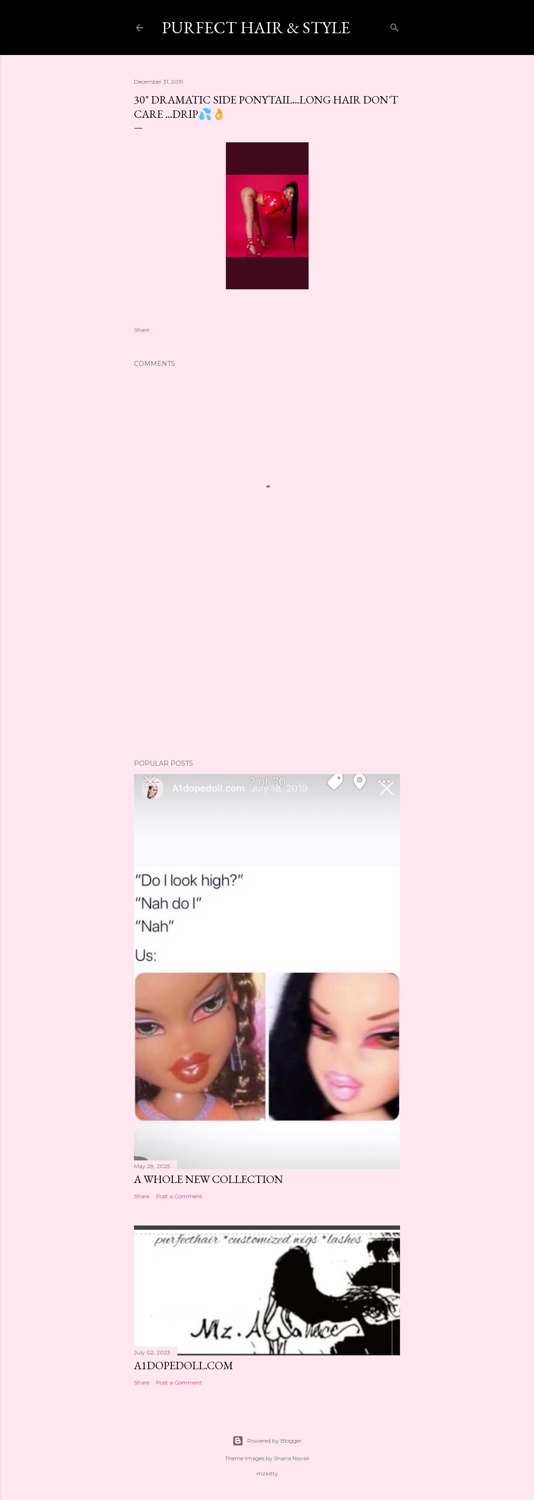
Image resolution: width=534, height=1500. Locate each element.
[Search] (394, 26)
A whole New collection (208, 1179)
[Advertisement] (267, 671)
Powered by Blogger (267, 1440)
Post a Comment (179, 1196)
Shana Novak (291, 1458)
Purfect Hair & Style (256, 27)
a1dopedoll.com (183, 1365)
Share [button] (141, 329)
